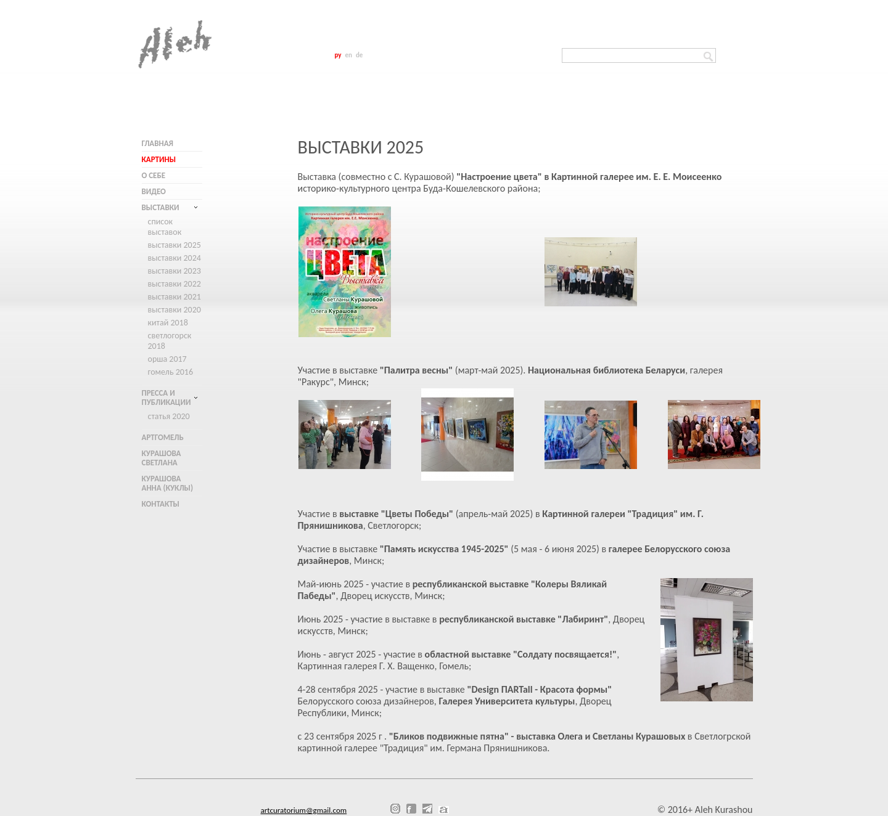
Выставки (160, 207)
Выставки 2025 (174, 245)
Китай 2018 (168, 322)
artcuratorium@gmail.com (304, 810)
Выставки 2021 (174, 297)
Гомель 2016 (171, 372)
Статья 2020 (169, 416)
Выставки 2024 (174, 258)
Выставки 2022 (174, 284)
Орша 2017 (167, 359)
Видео (154, 191)
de (359, 55)
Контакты (160, 503)
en (348, 55)
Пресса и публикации (166, 397)
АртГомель (163, 437)
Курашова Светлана (161, 458)
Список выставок (165, 226)
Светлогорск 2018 (170, 340)
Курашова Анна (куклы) (168, 483)
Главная (158, 143)
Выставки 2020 (174, 309)
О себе (154, 175)
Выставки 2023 (174, 271)
